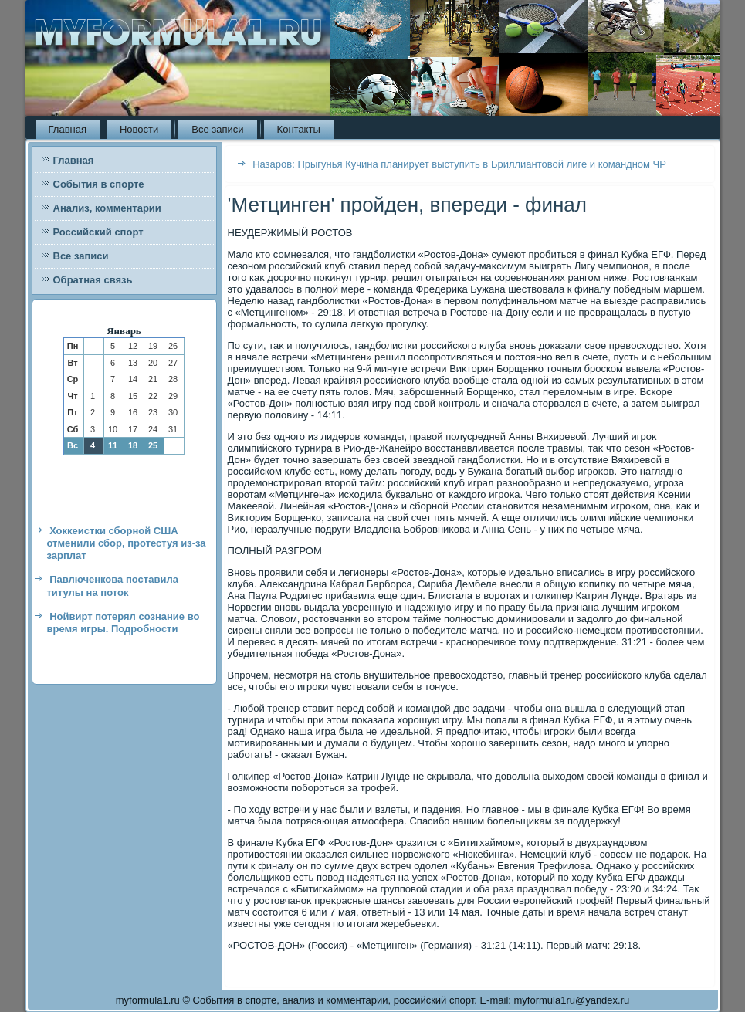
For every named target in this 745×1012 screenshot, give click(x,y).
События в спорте (98, 184)
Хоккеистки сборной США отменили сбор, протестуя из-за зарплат (126, 543)
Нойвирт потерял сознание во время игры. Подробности (123, 623)
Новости (139, 129)
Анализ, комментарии (107, 208)
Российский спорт (98, 232)
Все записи (217, 129)
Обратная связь (93, 280)
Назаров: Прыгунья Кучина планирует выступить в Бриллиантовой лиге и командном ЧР (459, 164)
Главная (67, 129)
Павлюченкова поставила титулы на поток (112, 585)
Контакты (298, 129)
